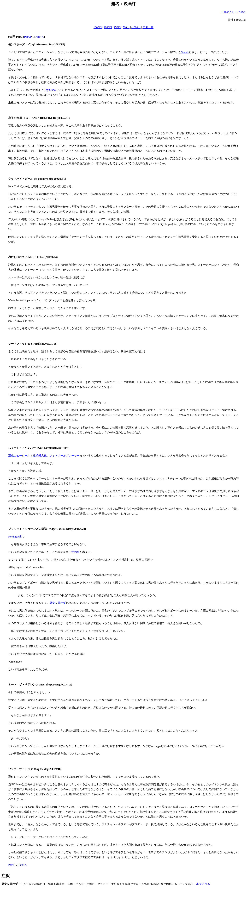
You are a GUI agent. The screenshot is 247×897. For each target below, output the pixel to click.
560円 (126, 27)
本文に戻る (203, 883)
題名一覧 (148, 27)
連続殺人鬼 (40, 455)
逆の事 (75, 551)
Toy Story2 (50, 89)
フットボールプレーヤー (64, 455)
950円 (117, 27)
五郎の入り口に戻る (233, 12)
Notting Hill (15, 536)
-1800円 (135, 27)
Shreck (185, 52)
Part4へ (39, 36)
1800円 (97, 27)
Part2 (11, 864)
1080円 (108, 27)
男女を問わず (57, 602)
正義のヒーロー (17, 455)
